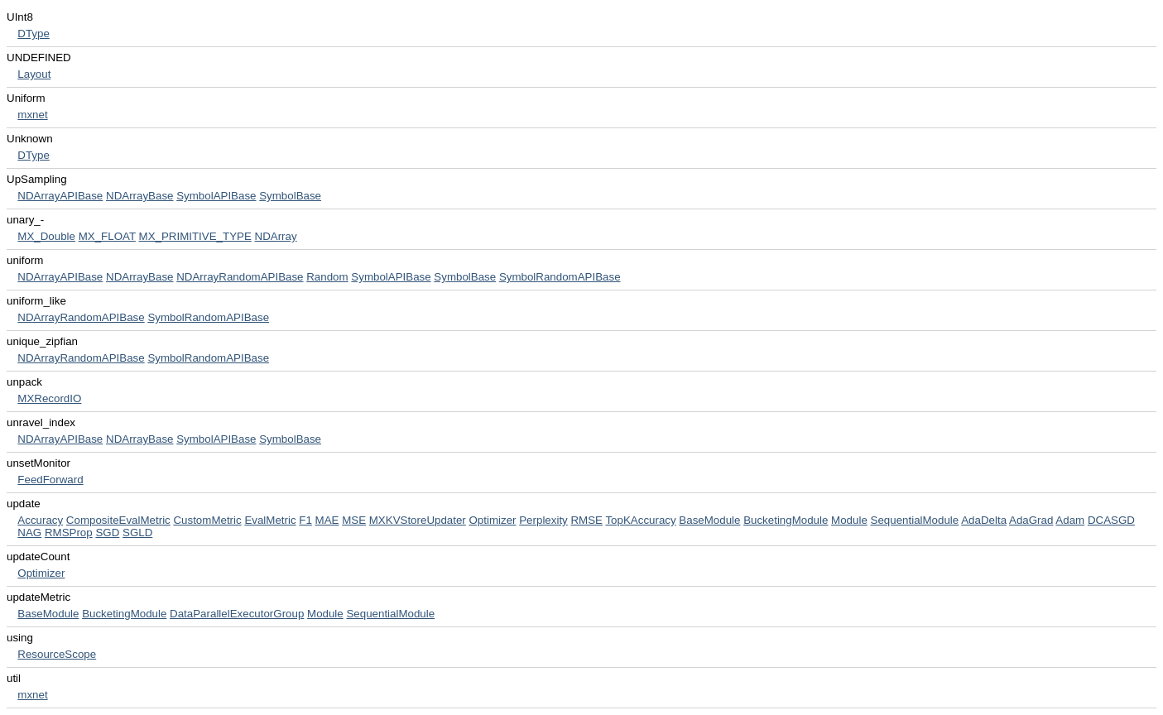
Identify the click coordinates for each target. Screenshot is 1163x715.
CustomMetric (207, 520)
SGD (107, 532)
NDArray (276, 236)
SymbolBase (290, 196)
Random (327, 277)
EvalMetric (270, 520)
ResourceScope (56, 654)
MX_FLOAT (107, 236)
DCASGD (1111, 520)
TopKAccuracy (640, 520)
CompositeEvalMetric (118, 520)
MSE (354, 520)
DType (33, 33)
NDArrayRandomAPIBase (239, 277)
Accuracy (40, 520)
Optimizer (493, 520)
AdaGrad (1031, 520)
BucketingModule (785, 520)
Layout (33, 74)
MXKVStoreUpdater (417, 520)
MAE (327, 520)
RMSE (586, 520)
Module (849, 520)
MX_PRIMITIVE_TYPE (195, 236)
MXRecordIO (49, 398)
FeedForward (50, 479)
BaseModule (709, 520)
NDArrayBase (139, 196)
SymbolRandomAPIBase (560, 277)
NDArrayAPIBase (60, 196)
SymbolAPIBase (216, 196)
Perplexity (543, 520)
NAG (29, 532)
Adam (1069, 520)
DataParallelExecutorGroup (237, 613)
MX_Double (46, 236)
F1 (305, 520)
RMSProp (69, 532)
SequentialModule (915, 520)
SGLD (137, 532)
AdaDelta (984, 520)
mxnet (32, 114)
